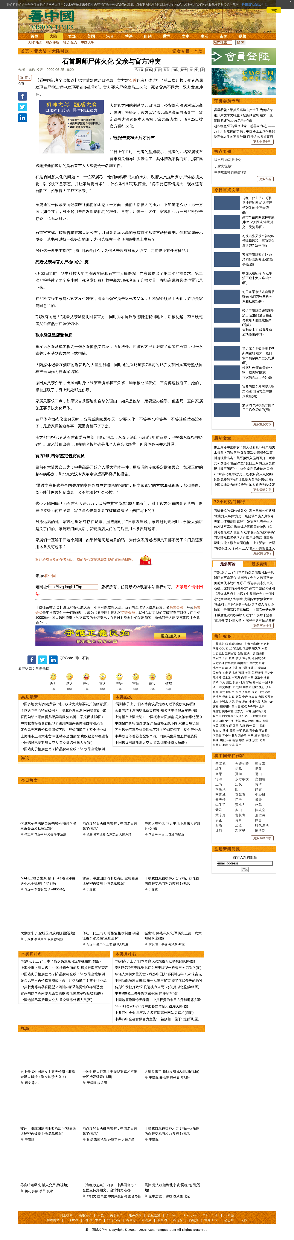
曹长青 (240, 815)
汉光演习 (218, 663)
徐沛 (218, 830)
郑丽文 (91, 1196)
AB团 (181, 944)
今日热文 (29, 780)
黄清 (258, 784)
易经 (216, 740)
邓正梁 (240, 830)
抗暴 (90, 834)
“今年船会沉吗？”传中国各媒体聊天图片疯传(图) (151, 1006)
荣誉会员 (176, 607)
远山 (258, 774)
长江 (225, 658)
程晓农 (179, 834)
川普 (247, 643)
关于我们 (116, 1215)
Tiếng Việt (211, 1215)
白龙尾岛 (227, 716)
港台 (110, 36)
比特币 (230, 692)
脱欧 (255, 687)
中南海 (236, 677)
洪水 (238, 658)
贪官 (267, 677)
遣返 (222, 725)
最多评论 (228, 564)
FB (233, 687)
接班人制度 (120, 944)
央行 (262, 687)
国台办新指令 (137, 1196)
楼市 (225, 696)
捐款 (100, 1215)
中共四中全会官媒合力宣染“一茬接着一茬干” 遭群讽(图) (157, 1019)
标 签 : (25, 77)
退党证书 (210, 1220)
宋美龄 (217, 735)
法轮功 (217, 711)
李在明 (38, 889)
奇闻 (223, 36)
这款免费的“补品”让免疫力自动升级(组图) (243, 479)
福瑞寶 (193, 1220)
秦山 (238, 810)
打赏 (158, 70)
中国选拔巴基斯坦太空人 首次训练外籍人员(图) (57, 742)
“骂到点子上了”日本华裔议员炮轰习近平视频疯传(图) (155, 704)
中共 (235, 667)
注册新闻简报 (227, 849)
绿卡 (249, 725)
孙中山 (254, 730)
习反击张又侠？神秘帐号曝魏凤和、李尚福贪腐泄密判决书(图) (258, 240)
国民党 (102, 1196)
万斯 (241, 672)
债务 (268, 687)
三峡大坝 (249, 653)
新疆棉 (260, 653)
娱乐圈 (102, 1083)
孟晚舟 (217, 672)
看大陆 (40, 51)
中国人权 (87, 42)
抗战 (245, 730)
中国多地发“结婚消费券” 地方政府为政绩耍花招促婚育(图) (65, 704)
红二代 (100, 944)
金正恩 (243, 667)
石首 (21, 83)
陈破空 (260, 810)
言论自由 (218, 721)
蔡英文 (269, 696)
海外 (263, 725)
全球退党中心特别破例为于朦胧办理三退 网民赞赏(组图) (63, 710)
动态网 (229, 1220)
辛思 (218, 774)
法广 (215, 687)
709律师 (253, 706)
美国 (91, 36)
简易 (238, 769)
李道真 (260, 763)
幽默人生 (225, 740)
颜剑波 (58, 939)
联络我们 (85, 1215)
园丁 (238, 789)
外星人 (217, 745)
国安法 (217, 658)
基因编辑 (225, 706)
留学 (265, 721)
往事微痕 (230, 663)
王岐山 (252, 667)
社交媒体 (225, 687)
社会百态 (70, 42)
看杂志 (131, 1220)
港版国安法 (259, 658)
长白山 (217, 716)
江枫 (238, 784)
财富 (238, 696)
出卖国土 (218, 653)
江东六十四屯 (243, 711)
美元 (222, 692)
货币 (238, 692)
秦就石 (240, 794)
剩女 (28, 1083)
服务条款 (135, 1215)
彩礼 (35, 1083)
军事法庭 (60, 834)
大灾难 (169, 834)
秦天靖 (220, 799)
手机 (248, 740)
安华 (47, 889)
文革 (232, 745)
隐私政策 (154, 1215)
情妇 (215, 682)
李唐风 (220, 789)
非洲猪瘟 (254, 701)
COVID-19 (225, 648)
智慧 (235, 740)
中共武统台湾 (117, 1196)
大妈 (232, 701)
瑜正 (218, 820)
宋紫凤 (220, 763)
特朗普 (255, 643)
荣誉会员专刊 (227, 101)
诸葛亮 (265, 735)
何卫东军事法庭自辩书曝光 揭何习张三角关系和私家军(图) (258, 296)
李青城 (220, 794)
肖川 (238, 820)
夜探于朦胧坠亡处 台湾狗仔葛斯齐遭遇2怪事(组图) (257, 259)
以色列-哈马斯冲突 (227, 160)
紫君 (218, 810)
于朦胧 (91, 889)
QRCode (66, 658)
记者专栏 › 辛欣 (187, 51)
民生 (256, 725)
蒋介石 (263, 730)
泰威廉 (38, 939)
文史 (185, 36)
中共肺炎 (218, 643)
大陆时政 (35, 42)
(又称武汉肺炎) (234, 643)
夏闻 (238, 774)
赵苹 (258, 805)
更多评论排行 (262, 625)
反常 (50, 1191)
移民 (251, 721)
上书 (109, 944)
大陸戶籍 (125, 834)
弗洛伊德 (218, 667)
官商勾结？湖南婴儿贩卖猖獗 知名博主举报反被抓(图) (62, 717)
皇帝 (257, 735)
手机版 (138, 70)
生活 (204, 36)
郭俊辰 (48, 939)
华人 (244, 721)
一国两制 (267, 682)
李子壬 (220, 805)
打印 (175, 70)
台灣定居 (112, 834)
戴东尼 (220, 815)
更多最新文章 (262, 489)
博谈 (129, 36)
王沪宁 (269, 672)
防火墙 (236, 706)
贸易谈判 (258, 672)
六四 (264, 648)
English (172, 1215)
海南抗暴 (99, 834)
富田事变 (161, 944)
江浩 (238, 799)
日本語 (229, 1215)
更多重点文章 (262, 424)
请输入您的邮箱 (245, 857)
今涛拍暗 (242, 763)
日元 (261, 692)
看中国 (54, 19)
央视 (238, 721)
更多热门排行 (262, 553)
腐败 (229, 682)
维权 (244, 706)
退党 (262, 663)
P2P (270, 701)
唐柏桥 (260, 779)
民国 (232, 730)
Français (190, 1215)
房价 (238, 701)
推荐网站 (53, 1220)
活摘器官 (230, 653)
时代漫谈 (262, 825)
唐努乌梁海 (259, 711)
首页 (34, 36)
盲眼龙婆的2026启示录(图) (233, 120)
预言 (255, 740)
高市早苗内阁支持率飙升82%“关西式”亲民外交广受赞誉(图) (258, 222)
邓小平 (226, 735)
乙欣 (238, 825)
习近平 (38, 834)
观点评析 (52, 42)
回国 (235, 725)
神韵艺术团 (93, 1220)
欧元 (254, 692)
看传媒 (178, 1220)
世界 (167, 36)
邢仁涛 (260, 815)
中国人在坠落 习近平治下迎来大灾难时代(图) (257, 278)
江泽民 (217, 677)
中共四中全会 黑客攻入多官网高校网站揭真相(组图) (154, 1013)
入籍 (242, 725)
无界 (244, 1220)
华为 (222, 682)
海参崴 (253, 696)
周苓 (258, 769)
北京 (187, 1196)
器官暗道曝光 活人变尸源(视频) (44, 1185)
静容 (258, 789)
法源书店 (113, 1220)
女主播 (229, 721)
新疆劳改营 (260, 716)
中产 (245, 696)
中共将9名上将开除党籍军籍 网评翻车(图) (146, 993)
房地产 (217, 696)
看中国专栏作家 (229, 756)
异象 (35, 1191)
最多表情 (259, 564)
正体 (149, 70)
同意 (274, 10)
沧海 (218, 779)
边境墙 (233, 672)
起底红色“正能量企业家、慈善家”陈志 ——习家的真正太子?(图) (257, 372)
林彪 (234, 735)
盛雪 (258, 799)
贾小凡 (240, 805)
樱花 (28, 1191)
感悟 (242, 740)
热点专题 (223, 151)
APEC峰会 (58, 889)
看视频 (147, 1220)
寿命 (225, 745)
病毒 (215, 648)
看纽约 (162, 1220)
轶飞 (218, 769)
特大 (184, 70)
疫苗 (232, 658)
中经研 (260, 794)
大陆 (53, 36)
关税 (225, 672)
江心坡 (239, 716)
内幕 (244, 677)
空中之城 (155, 1196)
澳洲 (225, 730)
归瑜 (218, 825)
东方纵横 (242, 779)
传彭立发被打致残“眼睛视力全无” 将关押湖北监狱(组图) (157, 987)
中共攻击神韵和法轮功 (230, 172)
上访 (262, 706)
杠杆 (215, 692)
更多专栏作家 (262, 838)
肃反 (152, 944)
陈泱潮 (260, 830)
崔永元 (226, 677)
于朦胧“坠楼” (223, 166)
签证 (229, 725)
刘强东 (223, 701)
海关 (215, 725)
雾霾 (215, 706)
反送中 (258, 677)
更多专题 (265, 179)
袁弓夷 (246, 658)
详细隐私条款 (251, 4)
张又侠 (48, 834)
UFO (228, 667)
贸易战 (237, 648)
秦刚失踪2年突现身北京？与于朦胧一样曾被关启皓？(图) (158, 967)
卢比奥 (265, 643)
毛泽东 (172, 944)
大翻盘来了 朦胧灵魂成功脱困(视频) (47, 933)
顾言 (258, 820)
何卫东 (29, 834)
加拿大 (247, 687)
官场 (72, 36)
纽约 (148, 36)
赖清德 (261, 667)
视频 (242, 36)
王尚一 (220, 784)
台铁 (240, 653)
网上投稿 (66, 1215)
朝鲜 (239, 687)
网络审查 (227, 711)
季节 (42, 1191)
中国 (161, 834)
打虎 (242, 682)
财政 (232, 696)
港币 (268, 692)
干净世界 (72, 1220)
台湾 (261, 696)
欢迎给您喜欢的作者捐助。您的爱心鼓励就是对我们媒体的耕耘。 (85, 559)
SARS (247, 716)
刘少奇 (242, 735)
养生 (238, 745)
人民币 (246, 692)
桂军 (239, 730)
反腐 (235, 682)
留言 (166, 70)
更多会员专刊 (262, 141)
